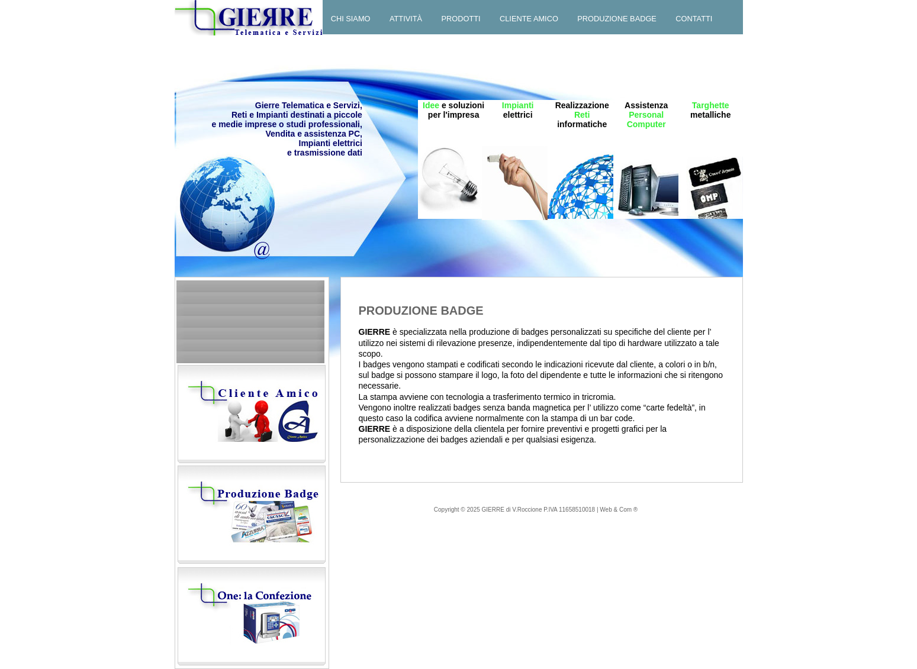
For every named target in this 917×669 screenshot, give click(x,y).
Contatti (693, 18)
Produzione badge (617, 18)
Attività (406, 18)
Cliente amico (529, 18)
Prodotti (461, 18)
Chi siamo (351, 18)
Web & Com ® (619, 509)
